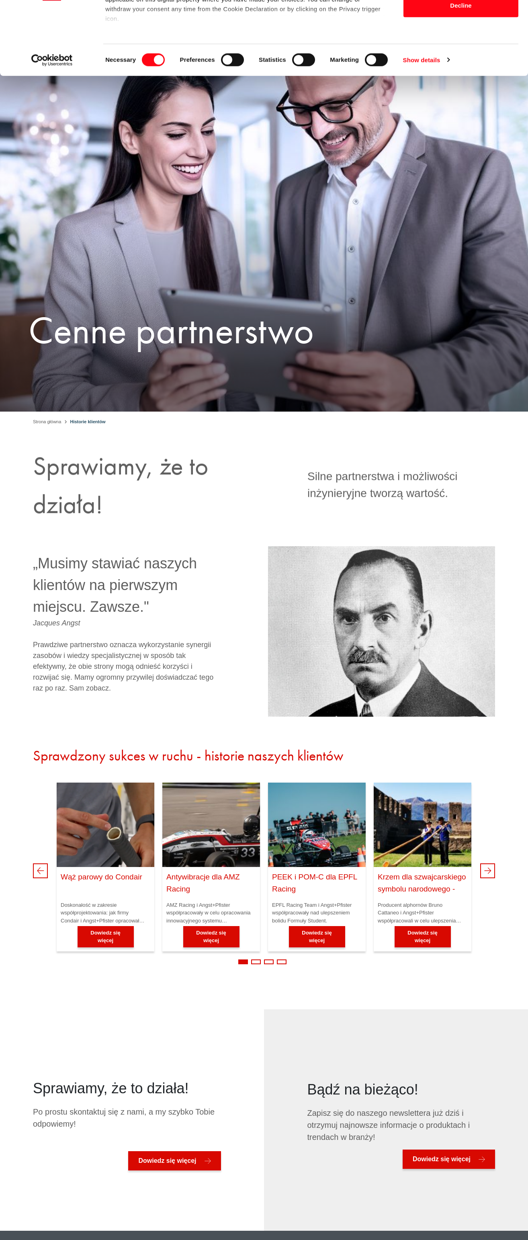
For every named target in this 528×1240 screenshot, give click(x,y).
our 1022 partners (156, 29)
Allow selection (461, 47)
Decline (460, 73)
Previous (40, 870)
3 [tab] (269, 961)
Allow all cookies (461, 21)
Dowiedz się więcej (105, 937)
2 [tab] (256, 961)
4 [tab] (282, 961)
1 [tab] (243, 961)
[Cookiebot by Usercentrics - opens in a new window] (52, 129)
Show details (421, 128)
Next (487, 870)
